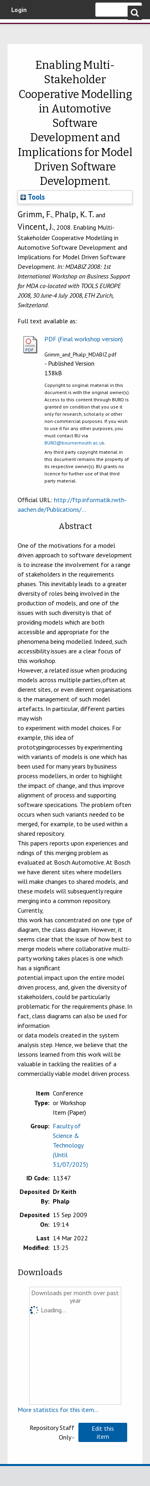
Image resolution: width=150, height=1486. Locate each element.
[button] (102, 1432)
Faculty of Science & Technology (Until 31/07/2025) (70, 1145)
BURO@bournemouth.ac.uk (74, 443)
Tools (32, 197)
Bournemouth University (18, 30)
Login (19, 10)
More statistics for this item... (58, 1410)
